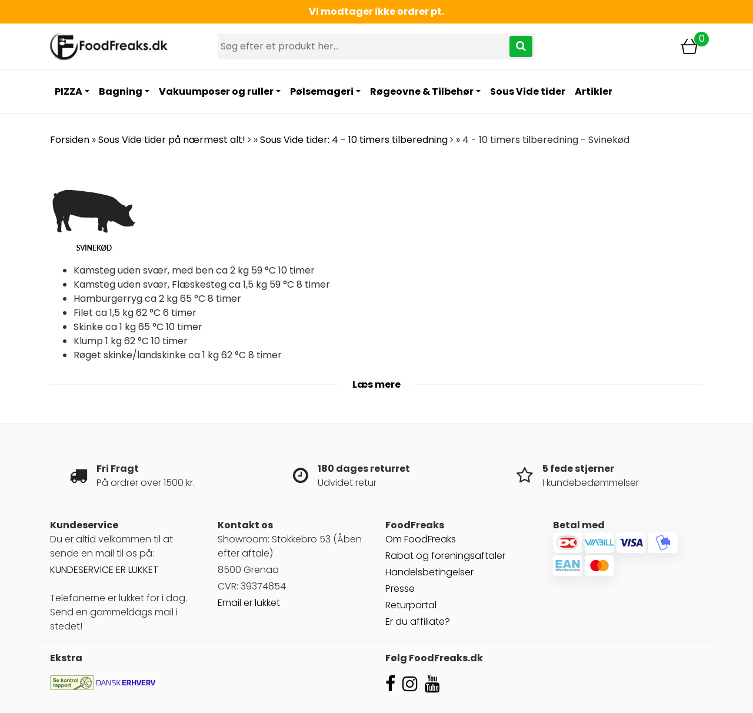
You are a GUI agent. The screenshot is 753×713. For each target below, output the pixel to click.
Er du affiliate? (417, 621)
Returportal (411, 605)
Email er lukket (249, 602)
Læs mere (376, 384)
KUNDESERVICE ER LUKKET (104, 570)
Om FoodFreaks (420, 539)
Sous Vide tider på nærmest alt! (171, 139)
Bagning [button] (120, 91)
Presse (400, 588)
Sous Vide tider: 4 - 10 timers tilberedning (354, 139)
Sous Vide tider (527, 91)
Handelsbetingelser (429, 572)
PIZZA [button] (68, 91)
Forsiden (69, 139)
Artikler (593, 91)
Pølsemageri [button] (322, 91)
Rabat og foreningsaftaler (445, 555)
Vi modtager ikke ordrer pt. (376, 11)
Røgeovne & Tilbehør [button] (422, 91)
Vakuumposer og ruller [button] (216, 91)
